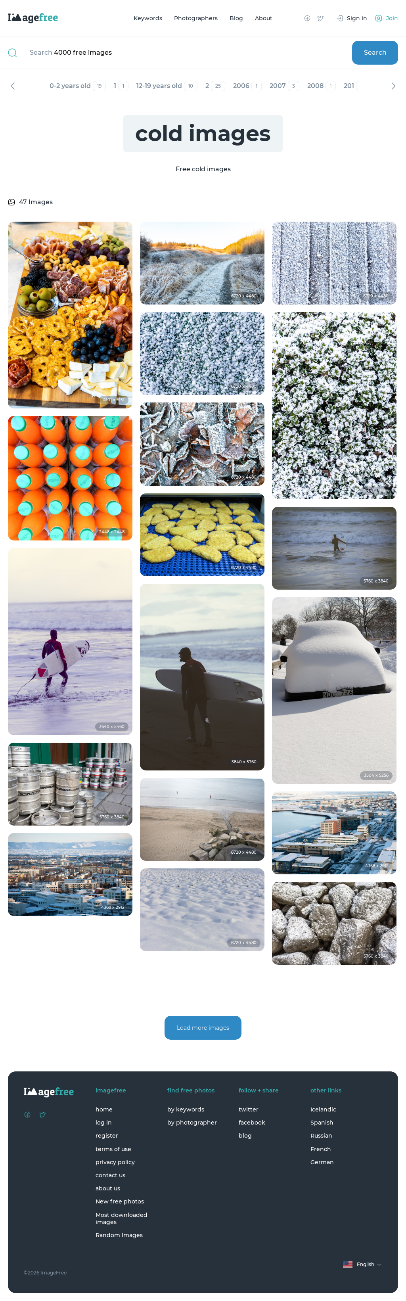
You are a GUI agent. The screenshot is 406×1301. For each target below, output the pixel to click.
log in (104, 1122)
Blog (236, 18)
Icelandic (323, 1109)
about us (108, 1188)
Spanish (321, 1122)
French (320, 1149)
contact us (110, 1175)
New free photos (120, 1201)
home (104, 1109)
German (322, 1162)
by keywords (185, 1109)
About (263, 18)
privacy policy (115, 1162)
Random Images (119, 1235)
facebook (252, 1122)
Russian (321, 1135)
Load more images (203, 1027)
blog (245, 1135)
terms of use (113, 1149)
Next (393, 86)
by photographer (192, 1122)
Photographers (196, 18)
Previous (12, 86)
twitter (249, 1109)
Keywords (148, 18)
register (107, 1135)
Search (375, 52)
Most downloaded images (121, 1218)
